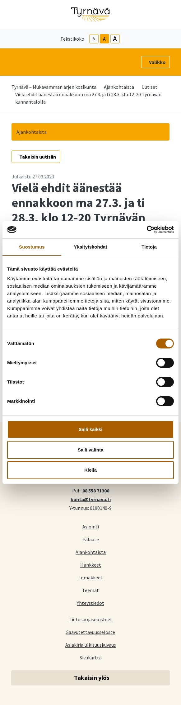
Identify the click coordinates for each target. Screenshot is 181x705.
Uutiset (149, 87)
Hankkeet (90, 565)
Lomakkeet (90, 577)
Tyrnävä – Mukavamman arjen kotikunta (54, 87)
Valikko (157, 62)
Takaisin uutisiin (37, 157)
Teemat (90, 590)
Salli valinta (91, 449)
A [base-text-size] (104, 39)
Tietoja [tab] (149, 246)
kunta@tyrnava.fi (91, 499)
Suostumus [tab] (32, 246)
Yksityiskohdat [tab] (90, 246)
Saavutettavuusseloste (90, 632)
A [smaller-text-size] (94, 38)
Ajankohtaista (119, 87)
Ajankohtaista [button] (31, 132)
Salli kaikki (91, 429)
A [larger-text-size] (115, 38)
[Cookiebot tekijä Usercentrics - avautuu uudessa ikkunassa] (146, 230)
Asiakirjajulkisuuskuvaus (90, 645)
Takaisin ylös (91, 677)
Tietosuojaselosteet (90, 619)
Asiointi (90, 526)
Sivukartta (91, 657)
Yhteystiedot (90, 603)
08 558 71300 (95, 490)
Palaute (90, 539)
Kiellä (90, 470)
